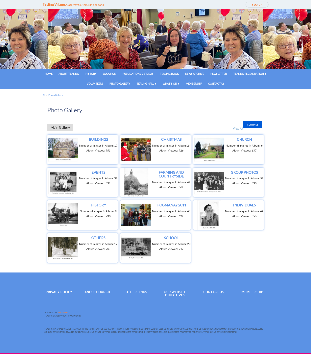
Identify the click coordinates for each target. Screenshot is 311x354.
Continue (252, 124)
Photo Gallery (119, 83)
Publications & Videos (138, 73)
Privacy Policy (59, 292)
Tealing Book (169, 73)
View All (238, 128)
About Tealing (69, 73)
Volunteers (95, 83)
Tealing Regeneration (248, 73)
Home (49, 73)
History (90, 73)
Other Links (136, 292)
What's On (170, 83)
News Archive (194, 73)
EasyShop (63, 312)
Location (109, 73)
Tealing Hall (145, 83)
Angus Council (97, 292)
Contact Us (216, 83)
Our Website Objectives (175, 293)
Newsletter (218, 73)
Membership (194, 83)
